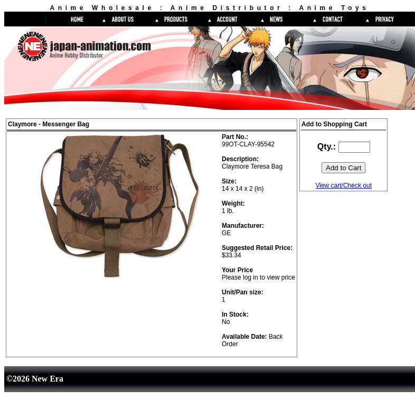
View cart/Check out (343, 185)
